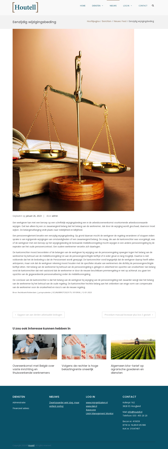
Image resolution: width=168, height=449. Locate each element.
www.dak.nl (91, 406)
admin (55, 215)
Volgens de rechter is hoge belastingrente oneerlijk (80, 367)
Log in (126, 5)
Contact (143, 5)
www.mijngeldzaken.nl (97, 402)
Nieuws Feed (120, 21)
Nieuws (113, 5)
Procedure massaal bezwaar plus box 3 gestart (128, 314)
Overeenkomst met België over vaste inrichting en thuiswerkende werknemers (33, 369)
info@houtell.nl (135, 411)
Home (82, 5)
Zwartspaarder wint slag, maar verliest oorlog (64, 404)
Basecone (91, 409)
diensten (96, 5)
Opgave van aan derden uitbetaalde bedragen (39, 314)
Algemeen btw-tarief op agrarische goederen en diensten (127, 369)
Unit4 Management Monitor (99, 413)
